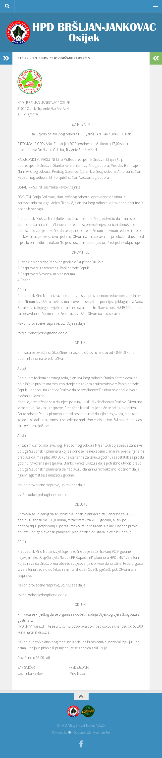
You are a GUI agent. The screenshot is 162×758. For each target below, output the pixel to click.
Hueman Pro (101, 732)
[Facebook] (81, 744)
